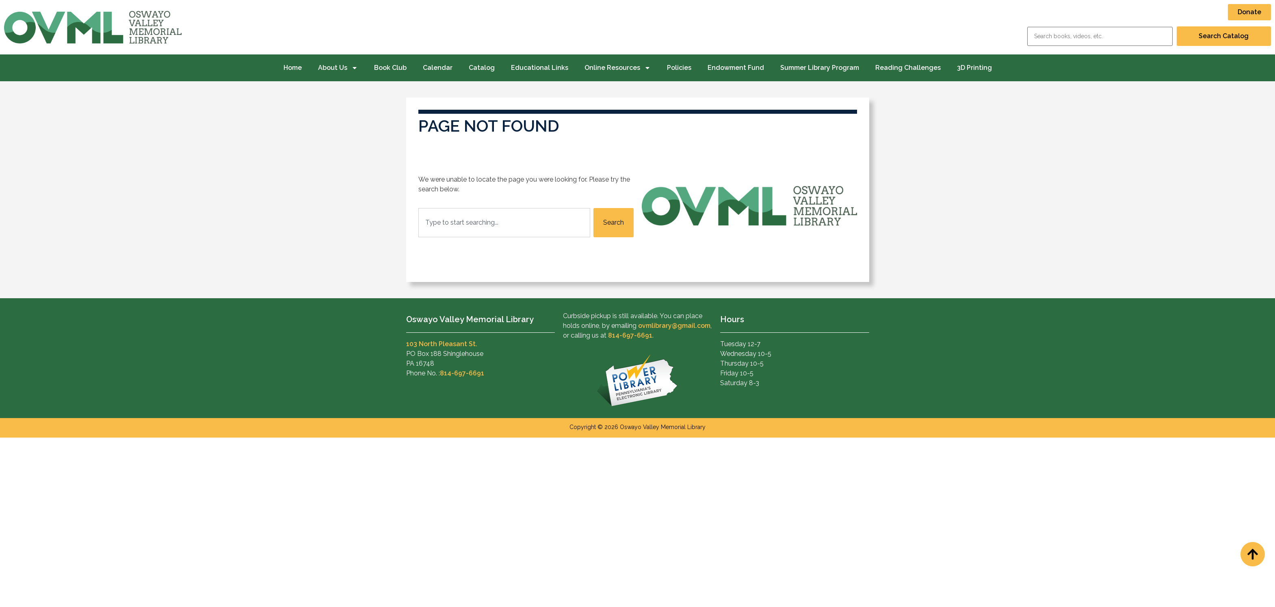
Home (293, 68)
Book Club (390, 68)
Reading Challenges (908, 68)
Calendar (437, 68)
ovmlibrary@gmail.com (674, 326)
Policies (679, 68)
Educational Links (539, 68)
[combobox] (504, 222)
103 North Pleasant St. (441, 344)
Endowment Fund (736, 68)
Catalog (482, 68)
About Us (338, 68)
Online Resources (617, 68)
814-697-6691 (462, 373)
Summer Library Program (819, 68)
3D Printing (974, 68)
